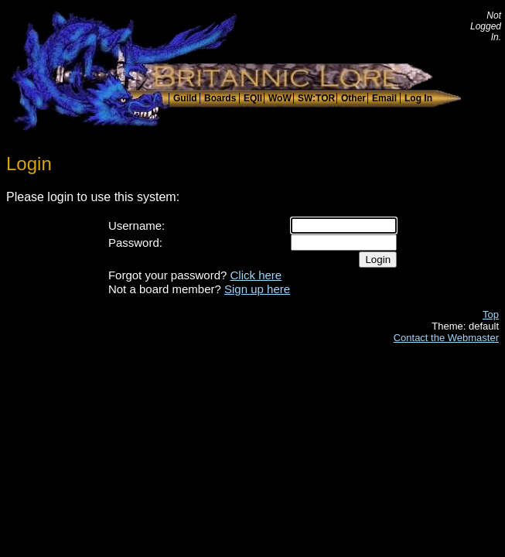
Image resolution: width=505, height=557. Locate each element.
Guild (185, 98)
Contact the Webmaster (446, 337)
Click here (256, 275)
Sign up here (257, 289)
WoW (280, 98)
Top (491, 314)
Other (353, 98)
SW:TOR (316, 98)
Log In (418, 98)
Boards (220, 98)
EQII (253, 98)
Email (384, 98)
